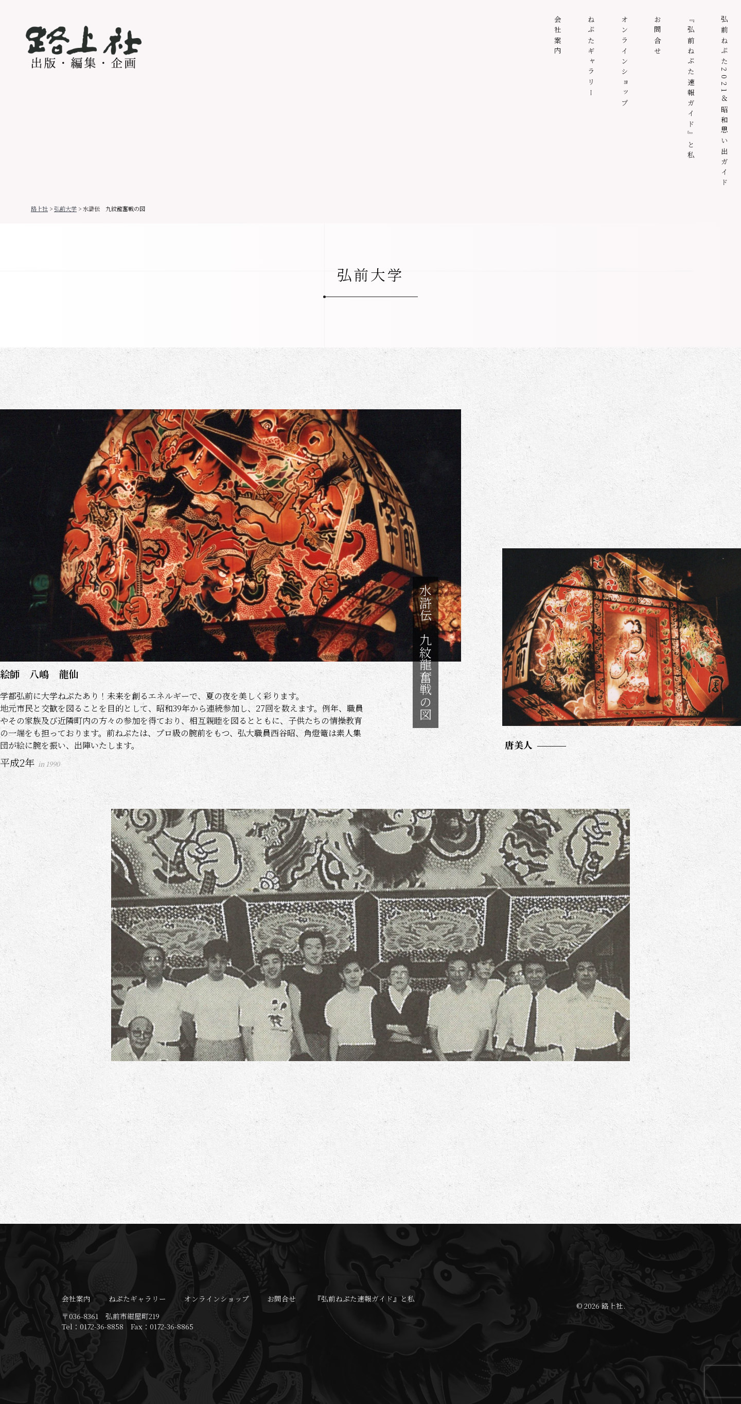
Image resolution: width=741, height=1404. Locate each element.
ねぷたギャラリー (591, 57)
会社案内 (558, 36)
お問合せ (657, 36)
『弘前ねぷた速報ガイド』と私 (691, 88)
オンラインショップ (625, 62)
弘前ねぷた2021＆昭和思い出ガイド (724, 102)
